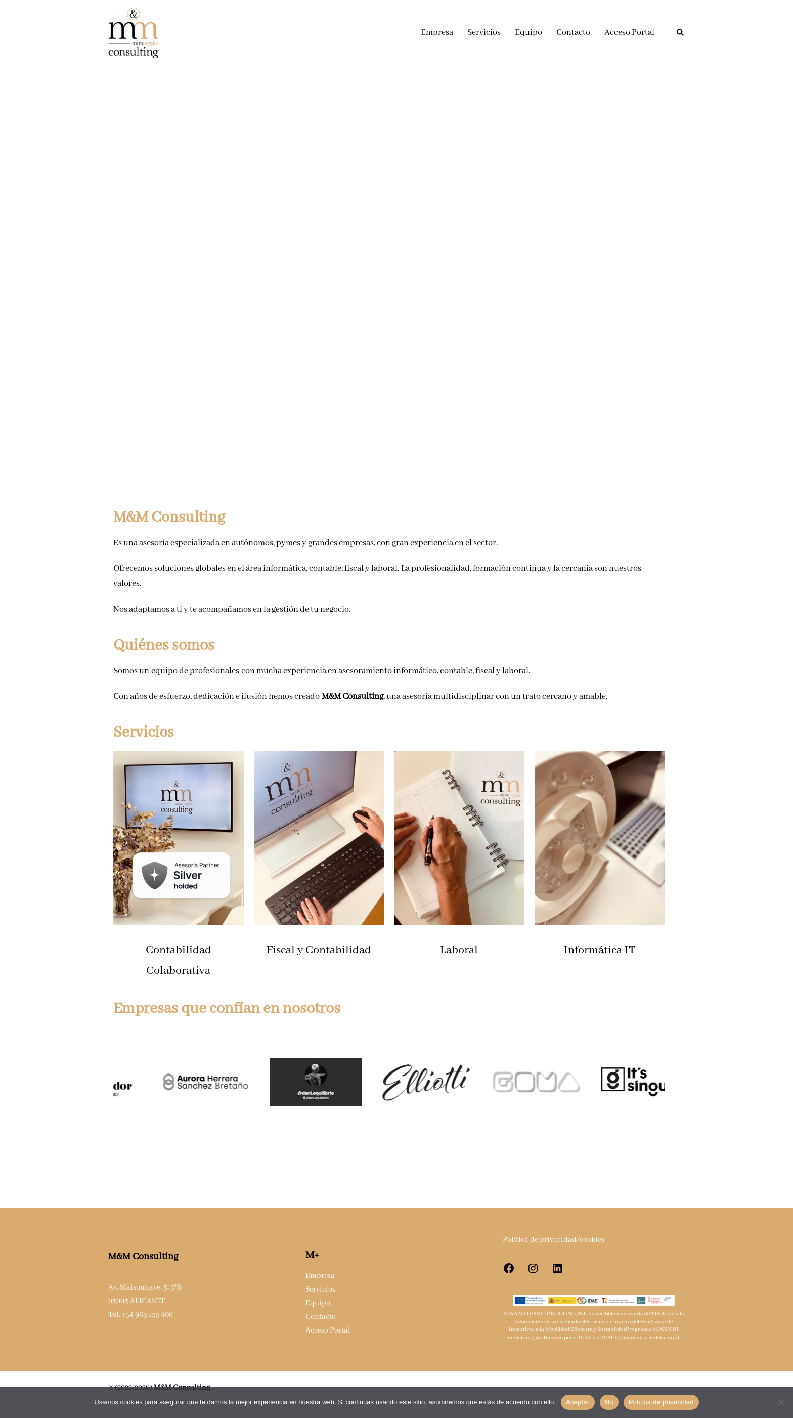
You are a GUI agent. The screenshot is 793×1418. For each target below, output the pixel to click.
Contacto (573, 32)
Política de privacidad (661, 1402)
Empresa (437, 32)
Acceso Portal (629, 32)
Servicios (484, 32)
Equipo (528, 32)
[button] (681, 32)
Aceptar (578, 1402)
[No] (780, 1402)
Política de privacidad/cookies (553, 1239)
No (609, 1402)
